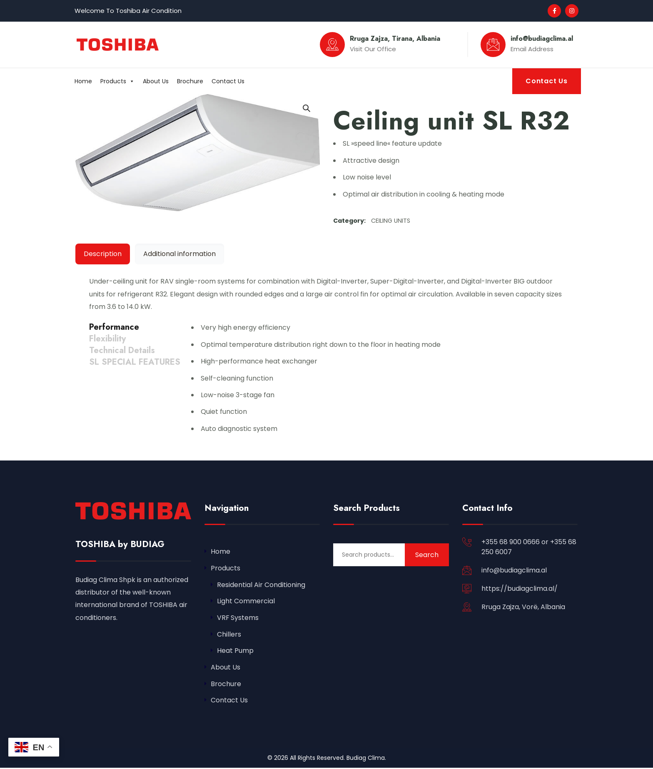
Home (83, 81)
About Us (156, 81)
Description (103, 254)
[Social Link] (554, 10)
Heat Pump (235, 651)
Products (117, 81)
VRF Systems (238, 618)
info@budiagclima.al (514, 570)
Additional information (179, 254)
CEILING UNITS (390, 221)
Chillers (229, 635)
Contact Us (228, 81)
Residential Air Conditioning (261, 585)
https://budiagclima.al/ (519, 588)
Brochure (190, 81)
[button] (306, 107)
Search (427, 555)
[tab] (102, 254)
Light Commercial (246, 601)
